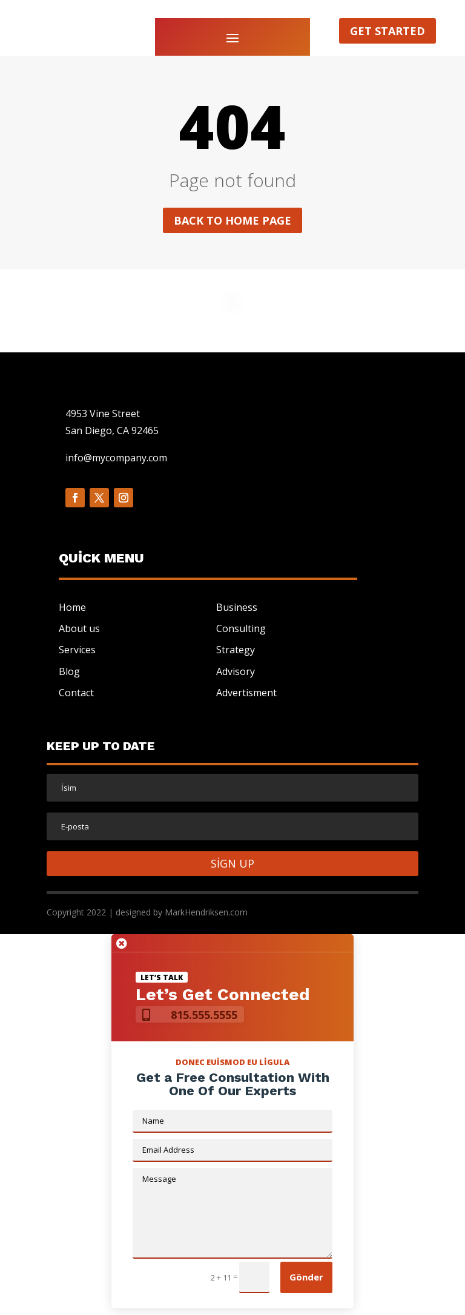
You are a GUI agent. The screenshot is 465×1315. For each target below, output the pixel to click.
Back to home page (232, 220)
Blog (69, 671)
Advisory (235, 671)
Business (236, 607)
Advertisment (246, 692)
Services (77, 649)
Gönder (306, 1277)
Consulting (241, 628)
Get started (387, 31)
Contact (76, 692)
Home (72, 607)
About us (79, 628)
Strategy (235, 649)
